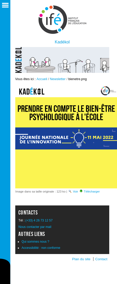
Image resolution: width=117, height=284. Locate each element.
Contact (101, 259)
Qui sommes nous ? (35, 241)
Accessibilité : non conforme (40, 248)
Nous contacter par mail (34, 227)
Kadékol (62, 42)
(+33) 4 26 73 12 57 (39, 220)
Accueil (41, 79)
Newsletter (57, 79)
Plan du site (81, 259)
